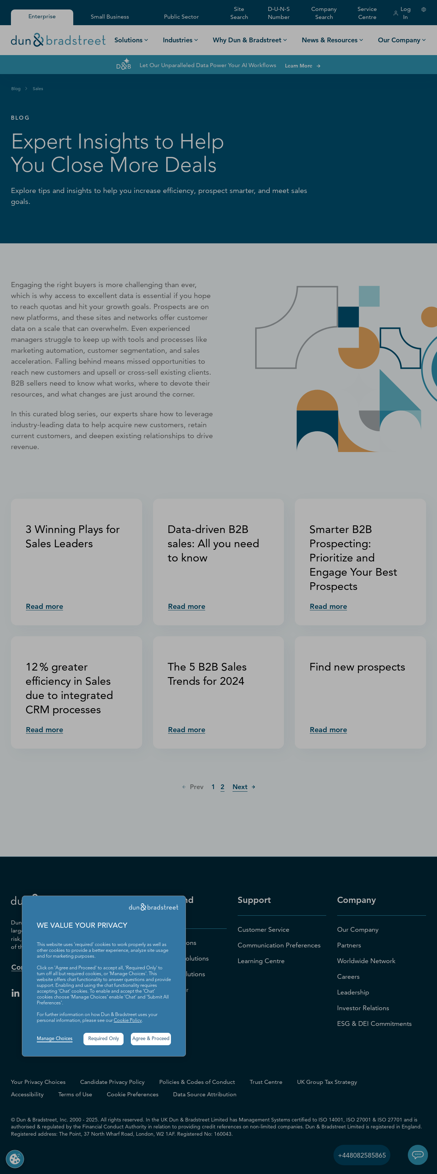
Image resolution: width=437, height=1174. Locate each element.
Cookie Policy (128, 1020)
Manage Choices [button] (55, 1038)
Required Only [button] (103, 1038)
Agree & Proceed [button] (150, 1038)
